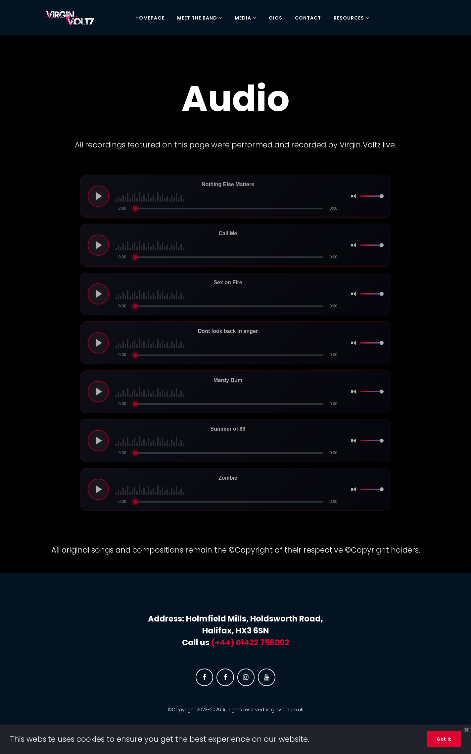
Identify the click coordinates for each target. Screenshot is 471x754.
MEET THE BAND (199, 18)
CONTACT (308, 18)
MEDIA (245, 18)
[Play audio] (98, 196)
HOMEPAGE (150, 18)
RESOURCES (351, 18)
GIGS (275, 18)
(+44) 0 (226, 642)
